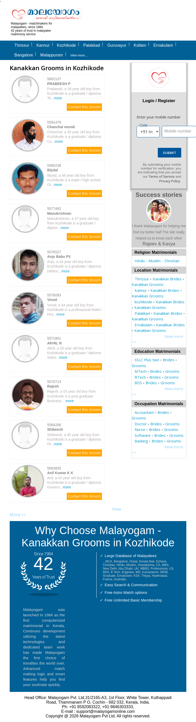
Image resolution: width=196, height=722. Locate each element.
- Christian (170, 260)
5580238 (54, 165)
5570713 (54, 382)
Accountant (144, 412)
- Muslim (153, 260)
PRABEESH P (58, 84)
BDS (138, 382)
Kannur (141, 290)
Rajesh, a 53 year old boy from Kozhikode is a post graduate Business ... (71, 396)
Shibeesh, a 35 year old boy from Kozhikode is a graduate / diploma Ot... (74, 439)
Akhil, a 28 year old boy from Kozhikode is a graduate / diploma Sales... (74, 352)
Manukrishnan (59, 213)
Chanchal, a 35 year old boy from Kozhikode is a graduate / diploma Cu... (74, 136)
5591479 (54, 122)
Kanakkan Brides (167, 278)
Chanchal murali (61, 127)
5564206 (54, 425)
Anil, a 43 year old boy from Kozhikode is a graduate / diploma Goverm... (74, 482)
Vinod (52, 300)
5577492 (54, 209)
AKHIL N (54, 343)
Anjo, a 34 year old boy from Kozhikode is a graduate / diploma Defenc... (74, 266)
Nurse (140, 429)
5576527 (54, 252)
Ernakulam (143, 324)
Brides (168, 359)
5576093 (54, 295)
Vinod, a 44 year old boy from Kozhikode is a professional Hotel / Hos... (74, 309)
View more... (78, 55)
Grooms (139, 365)
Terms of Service (162, 176)
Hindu (140, 260)
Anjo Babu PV (59, 257)
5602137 (54, 79)
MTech (141, 371)
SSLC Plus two (147, 359)
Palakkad (142, 313)
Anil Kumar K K (60, 473)
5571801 (54, 338)
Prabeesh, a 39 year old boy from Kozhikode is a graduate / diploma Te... (74, 93)
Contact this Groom (84, 106)
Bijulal (52, 170)
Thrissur (142, 278)
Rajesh (53, 386)
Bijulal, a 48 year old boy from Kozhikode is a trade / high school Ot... (73, 180)
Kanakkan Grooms (147, 284)
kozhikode (143, 301)
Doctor (141, 423)
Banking (141, 440)
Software (143, 435)
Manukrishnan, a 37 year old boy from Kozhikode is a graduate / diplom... (73, 223)
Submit (169, 152)
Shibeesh (55, 429)
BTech (140, 377)
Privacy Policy (169, 181)
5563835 (54, 468)
